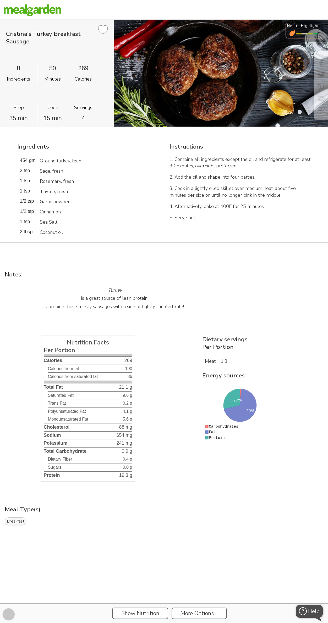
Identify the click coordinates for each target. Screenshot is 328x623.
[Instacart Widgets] (164, 585)
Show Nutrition (140, 613)
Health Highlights (304, 25)
